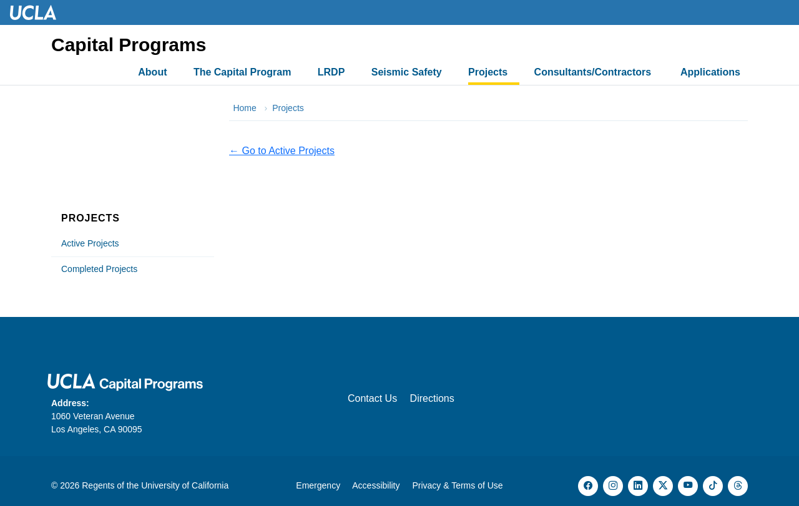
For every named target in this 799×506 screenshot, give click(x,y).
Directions (432, 398)
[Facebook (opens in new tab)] (588, 486)
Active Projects (90, 243)
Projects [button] (487, 72)
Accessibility (376, 485)
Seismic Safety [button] (406, 72)
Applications (710, 72)
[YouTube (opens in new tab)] (688, 486)
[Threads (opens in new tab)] (738, 486)
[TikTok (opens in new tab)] (713, 486)
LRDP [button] (331, 72)
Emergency (318, 485)
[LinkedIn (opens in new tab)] (638, 486)
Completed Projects (99, 269)
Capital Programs (128, 44)
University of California (184, 485)
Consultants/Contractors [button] (594, 72)
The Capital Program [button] (242, 72)
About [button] (152, 72)
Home (244, 108)
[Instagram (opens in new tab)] (613, 486)
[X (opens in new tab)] (663, 486)
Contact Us (372, 398)
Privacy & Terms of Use (457, 485)
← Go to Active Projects (282, 150)
